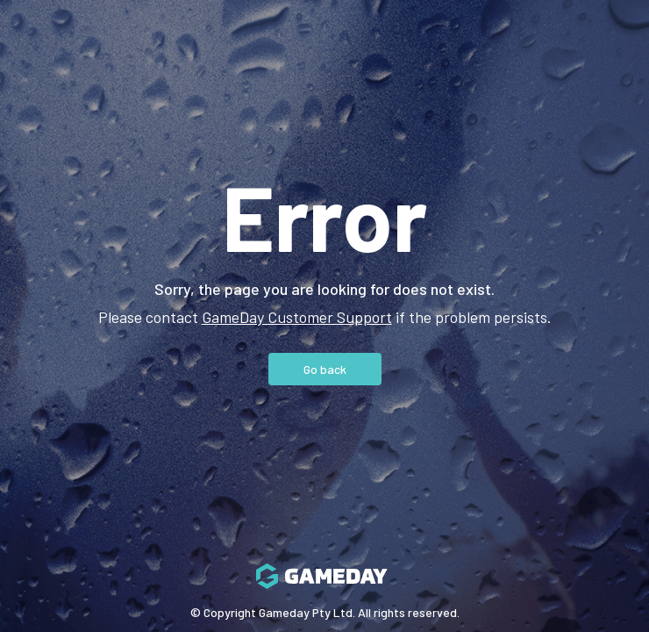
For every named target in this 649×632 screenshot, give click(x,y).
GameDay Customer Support (297, 317)
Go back (324, 369)
